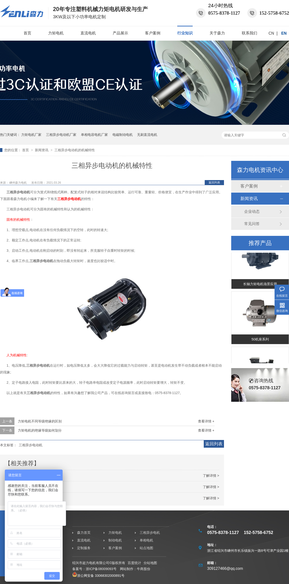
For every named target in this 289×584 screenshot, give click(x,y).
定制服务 (84, 548)
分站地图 (150, 563)
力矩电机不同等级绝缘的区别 (40, 421)
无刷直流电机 (147, 135)
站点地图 (146, 548)
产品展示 (120, 33)
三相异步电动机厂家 (61, 135)
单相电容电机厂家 (94, 135)
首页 (27, 33)
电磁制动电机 (122, 135)
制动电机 (115, 540)
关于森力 (217, 33)
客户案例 (152, 33)
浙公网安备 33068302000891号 (98, 576)
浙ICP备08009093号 (101, 569)
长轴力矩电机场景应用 (260, 285)
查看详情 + (206, 421)
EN (284, 33)
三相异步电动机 (69, 199)
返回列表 (214, 182)
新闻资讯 (42, 150)
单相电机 (146, 540)
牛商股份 (143, 569)
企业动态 (252, 211)
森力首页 (84, 532)
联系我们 (249, 33)
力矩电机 (56, 33)
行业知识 (185, 33)
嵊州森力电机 (18, 182)
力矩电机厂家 (31, 135)
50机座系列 (260, 340)
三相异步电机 (150, 532)
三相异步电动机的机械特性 (74, 150)
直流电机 (88, 33)
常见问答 (252, 224)
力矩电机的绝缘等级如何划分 (40, 430)
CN (271, 33)
